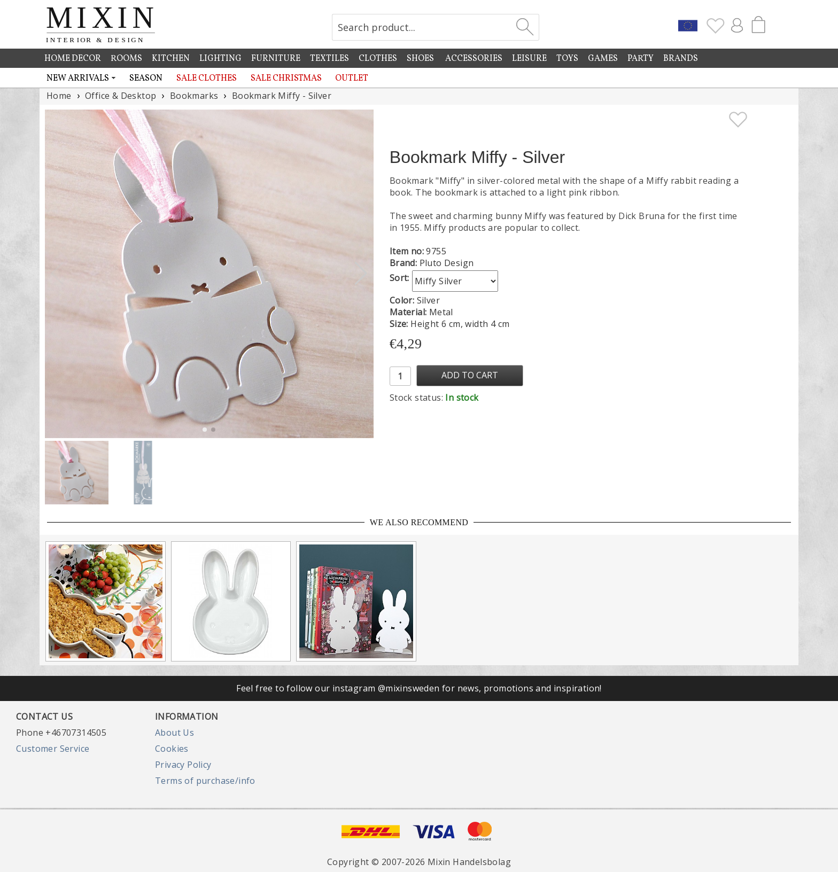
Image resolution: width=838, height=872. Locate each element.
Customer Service (52, 748)
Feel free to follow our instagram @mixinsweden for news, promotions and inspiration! (419, 688)
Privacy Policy (183, 764)
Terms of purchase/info (205, 781)
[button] (361, 273)
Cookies (172, 748)
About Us (174, 732)
